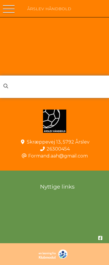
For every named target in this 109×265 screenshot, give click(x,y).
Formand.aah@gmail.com (58, 156)
